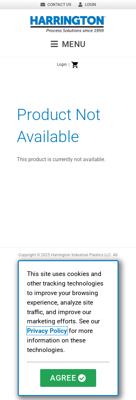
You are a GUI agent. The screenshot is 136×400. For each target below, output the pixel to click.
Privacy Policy (47, 331)
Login (62, 64)
